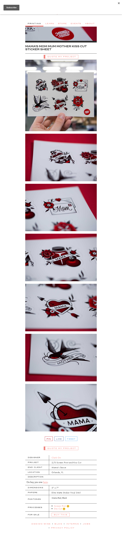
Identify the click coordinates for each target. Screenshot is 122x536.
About (90, 23)
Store (62, 23)
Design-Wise (41, 524)
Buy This (61, 514)
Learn (49, 23)
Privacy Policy (63, 528)
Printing (34, 23)
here (45, 482)
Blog (58, 524)
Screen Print (61, 506)
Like (59, 439)
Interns (72, 524)
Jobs (87, 524)
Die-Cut (59, 508)
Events (76, 23)
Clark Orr (56, 457)
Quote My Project (61, 56)
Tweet (71, 439)
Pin (49, 439)
